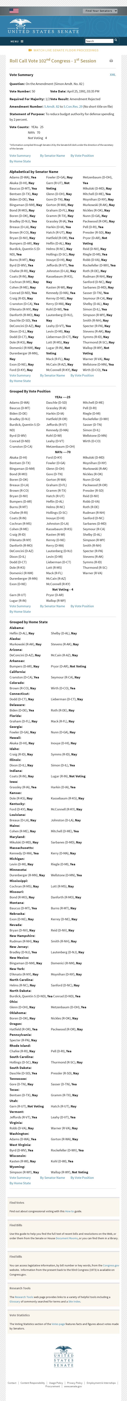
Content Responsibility (33, 1383)
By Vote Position (82, 155)
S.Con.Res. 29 (73, 106)
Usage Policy (56, 1383)
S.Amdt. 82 (51, 106)
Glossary (15, 1301)
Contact (12, 1383)
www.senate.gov (73, 1386)
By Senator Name (52, 155)
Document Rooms (67, 1238)
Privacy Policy (74, 1383)
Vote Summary (20, 155)
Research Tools (24, 1297)
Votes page (58, 1324)
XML (113, 74)
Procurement (52, 1386)
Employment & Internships (101, 1383)
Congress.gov (111, 1265)
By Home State (20, 161)
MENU (18, 41)
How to (69, 1211)
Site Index (74, 1301)
